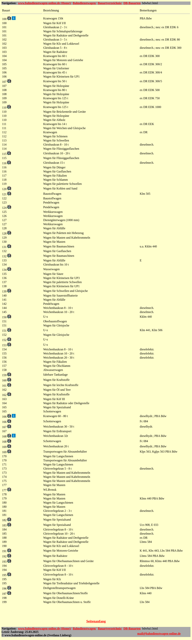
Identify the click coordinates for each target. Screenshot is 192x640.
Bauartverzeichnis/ (110, 3)
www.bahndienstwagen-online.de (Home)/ (44, 3)
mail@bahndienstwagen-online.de (159, 633)
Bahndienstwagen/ (84, 3)
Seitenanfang (96, 621)
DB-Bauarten (132, 3)
